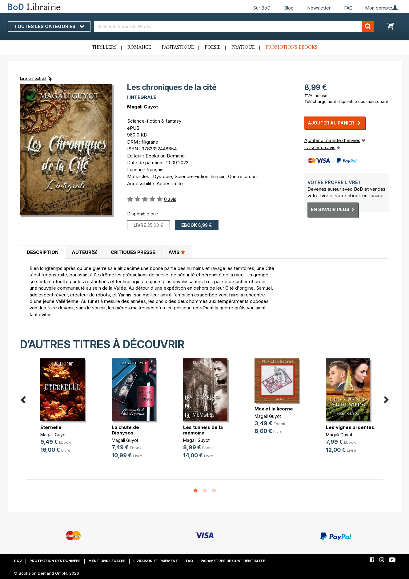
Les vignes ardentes (350, 427)
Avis (176, 252)
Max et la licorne (274, 409)
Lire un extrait (33, 78)
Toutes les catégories (49, 26)
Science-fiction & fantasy (154, 121)
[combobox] (234, 26)
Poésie (213, 47)
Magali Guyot (142, 107)
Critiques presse (133, 252)
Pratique (243, 47)
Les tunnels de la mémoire (203, 430)
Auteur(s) (85, 252)
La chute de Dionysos (125, 430)
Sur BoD (262, 8)
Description (42, 252)
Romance (139, 47)
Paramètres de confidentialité (233, 561)
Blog (289, 8)
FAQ (348, 8)
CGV (18, 561)
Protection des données (55, 561)
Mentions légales (107, 561)
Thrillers (104, 47)
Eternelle (51, 427)
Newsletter (319, 8)
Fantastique (178, 47)
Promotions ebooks (291, 47)
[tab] (42, 252)
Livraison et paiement (155, 561)
